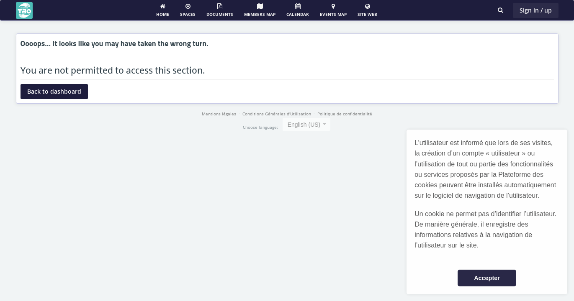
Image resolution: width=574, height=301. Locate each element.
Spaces (188, 10)
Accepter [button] (487, 278)
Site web (367, 10)
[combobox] (307, 124)
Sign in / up (536, 10)
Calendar (297, 10)
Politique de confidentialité (344, 114)
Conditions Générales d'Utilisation (276, 114)
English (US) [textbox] (304, 124)
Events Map (333, 10)
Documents (219, 10)
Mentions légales (219, 114)
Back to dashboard (54, 91)
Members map (259, 10)
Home (162, 10)
